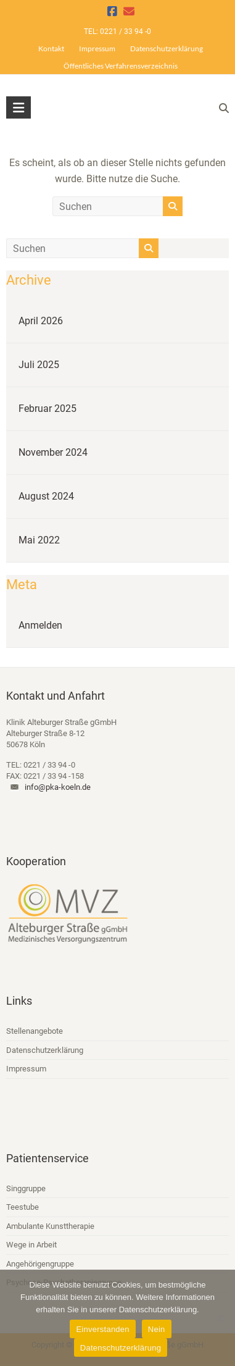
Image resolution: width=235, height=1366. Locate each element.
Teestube (22, 1207)
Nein (156, 1329)
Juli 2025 (39, 365)
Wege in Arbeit (31, 1244)
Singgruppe (26, 1188)
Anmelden (40, 625)
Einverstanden (102, 1329)
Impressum (97, 48)
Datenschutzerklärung (166, 48)
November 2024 (53, 452)
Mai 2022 (39, 540)
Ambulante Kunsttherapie (50, 1226)
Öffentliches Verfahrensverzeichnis (121, 65)
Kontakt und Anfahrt (55, 695)
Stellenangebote (34, 1031)
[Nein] (219, 1318)
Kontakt (51, 48)
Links (19, 1000)
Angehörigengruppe (40, 1263)
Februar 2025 (47, 408)
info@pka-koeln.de (58, 787)
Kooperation (36, 861)
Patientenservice (47, 1158)
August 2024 (46, 496)
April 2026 (41, 321)
